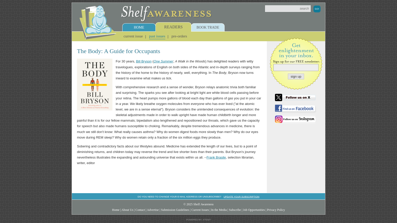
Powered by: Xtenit (198, 219)
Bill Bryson (143, 61)
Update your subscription (241, 196)
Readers (173, 27)
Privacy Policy (276, 210)
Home (139, 27)
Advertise (153, 210)
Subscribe (235, 210)
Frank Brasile (216, 157)
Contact (140, 210)
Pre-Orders (179, 36)
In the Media (219, 210)
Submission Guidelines (175, 210)
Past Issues (157, 36)
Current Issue (133, 36)
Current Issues (200, 210)
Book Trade (207, 27)
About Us (127, 210)
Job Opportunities (254, 210)
